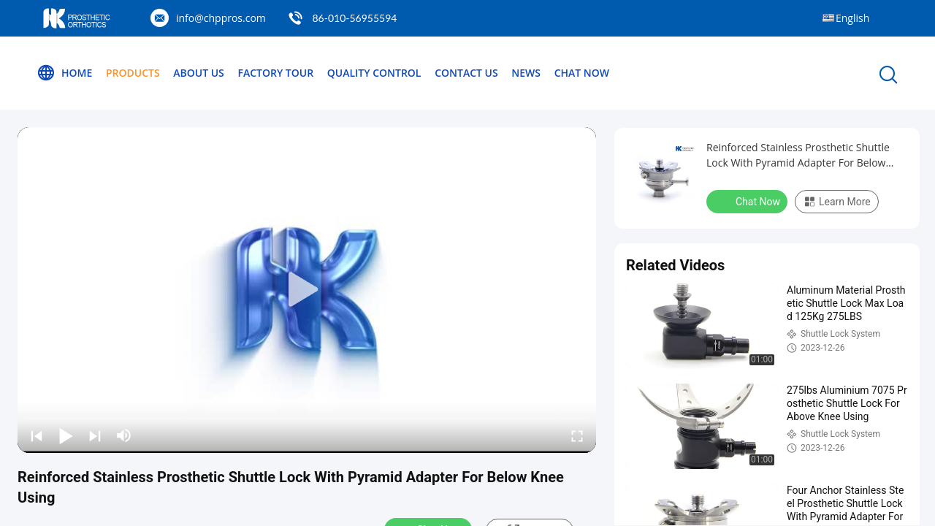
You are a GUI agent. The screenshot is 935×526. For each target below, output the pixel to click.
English (852, 18)
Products (133, 73)
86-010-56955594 (354, 18)
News (526, 73)
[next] (95, 435)
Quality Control (374, 73)
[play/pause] (65, 435)
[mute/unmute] (124, 435)
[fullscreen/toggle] (577, 435)
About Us (198, 73)
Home (64, 73)
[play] (307, 290)
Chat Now (581, 73)
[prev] (36, 435)
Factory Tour (275, 73)
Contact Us (466, 73)
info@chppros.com (221, 18)
